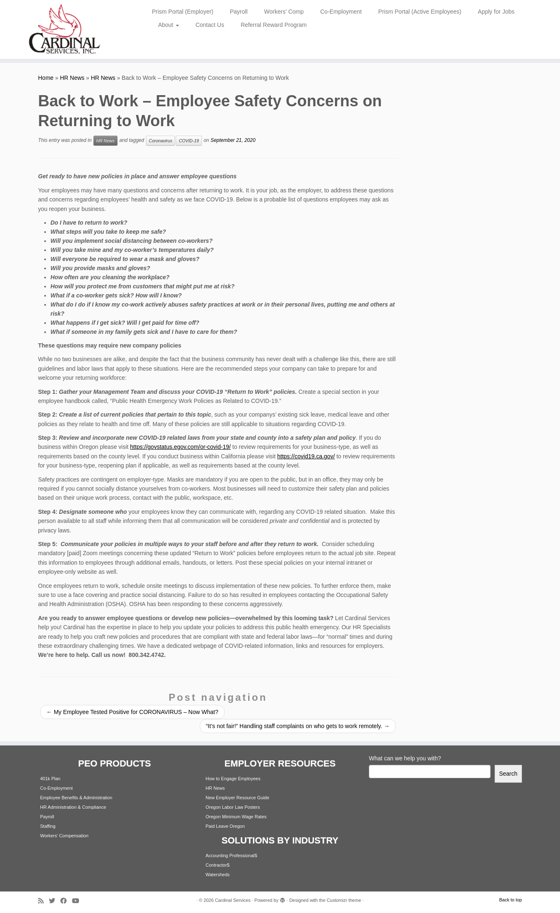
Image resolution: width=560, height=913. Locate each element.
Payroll (239, 11)
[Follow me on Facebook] (66, 900)
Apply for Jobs (496, 11)
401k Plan (50, 778)
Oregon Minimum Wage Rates (236, 816)
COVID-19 (189, 140)
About (168, 25)
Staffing (47, 826)
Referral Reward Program (274, 25)
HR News (72, 77)
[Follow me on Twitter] (54, 900)
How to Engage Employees (233, 778)
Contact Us (210, 25)
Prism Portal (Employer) (182, 11)
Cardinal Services (233, 900)
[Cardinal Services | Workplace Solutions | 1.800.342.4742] (64, 29)
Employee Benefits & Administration (76, 797)
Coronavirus (160, 140)
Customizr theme (344, 900)
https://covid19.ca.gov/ (306, 456)
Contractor (216, 865)
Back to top (510, 899)
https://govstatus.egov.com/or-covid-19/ (180, 446)
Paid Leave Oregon (225, 826)
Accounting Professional (230, 855)
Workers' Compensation (64, 835)
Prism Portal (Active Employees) (420, 11)
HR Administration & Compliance (73, 807)
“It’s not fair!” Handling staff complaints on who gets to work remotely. (298, 726)
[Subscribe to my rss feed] (43, 900)
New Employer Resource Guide (237, 797)
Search (508, 773)
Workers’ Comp (284, 11)
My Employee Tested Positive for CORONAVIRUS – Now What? (132, 712)
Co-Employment (340, 11)
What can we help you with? (405, 758)
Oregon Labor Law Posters (233, 807)
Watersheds (218, 874)
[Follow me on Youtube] (78, 900)
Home (45, 77)
